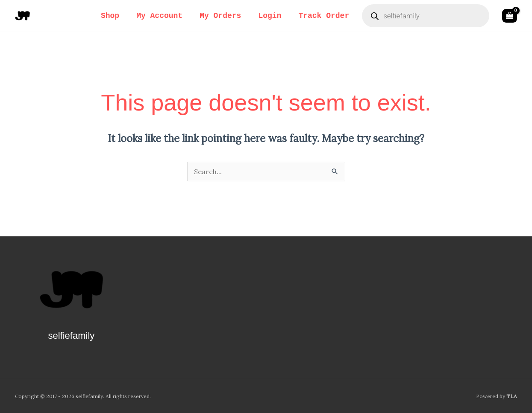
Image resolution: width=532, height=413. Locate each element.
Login (269, 16)
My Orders (220, 16)
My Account (159, 16)
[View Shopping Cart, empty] (509, 15)
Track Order (323, 16)
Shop (110, 16)
